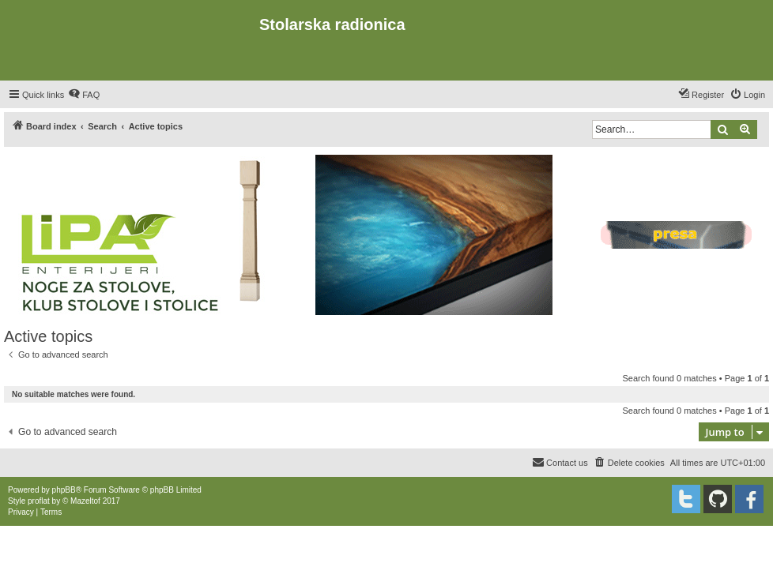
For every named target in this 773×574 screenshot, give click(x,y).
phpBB (64, 490)
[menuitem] (84, 94)
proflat (39, 501)
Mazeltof (85, 501)
